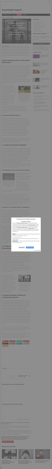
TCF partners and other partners (22, 227)
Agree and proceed (30, 247)
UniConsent (38, 250)
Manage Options (31, 228)
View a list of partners (31, 225)
